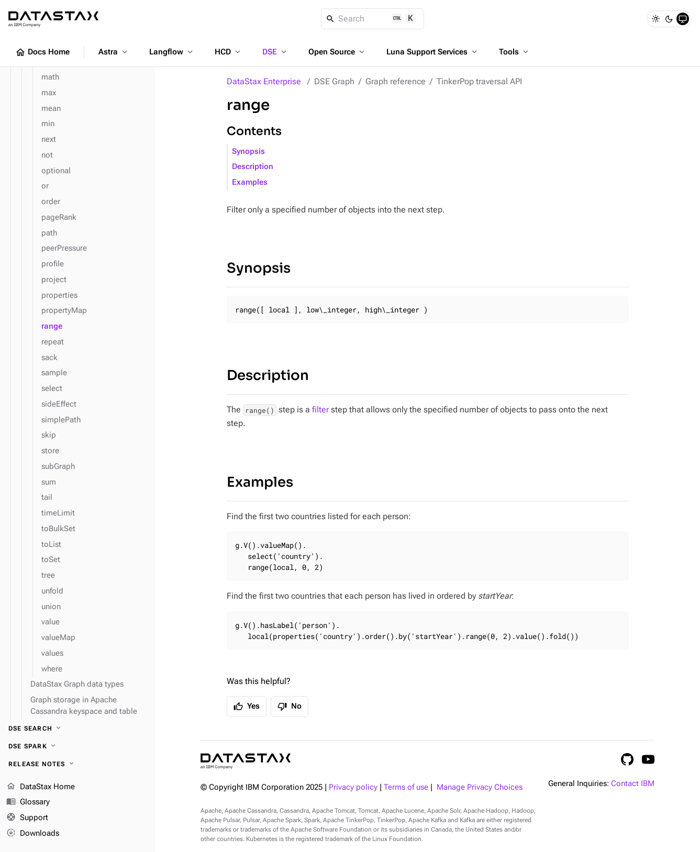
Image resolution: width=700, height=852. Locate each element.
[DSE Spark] (77, 746)
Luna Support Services (432, 52)
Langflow (172, 52)
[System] (682, 19)
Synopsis (248, 151)
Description (252, 166)
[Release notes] (77, 764)
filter (320, 409)
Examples (250, 182)
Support (27, 818)
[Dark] (669, 19)
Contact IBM (632, 783)
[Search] (372, 18)
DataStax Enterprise (264, 81)
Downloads (32, 833)
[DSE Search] (77, 728)
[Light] (655, 19)
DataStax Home (40, 787)
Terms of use (406, 787)
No (289, 706)
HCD (228, 52)
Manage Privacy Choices (480, 787)
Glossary (28, 802)
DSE (275, 52)
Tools (514, 52)
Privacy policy (353, 787)
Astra (113, 52)
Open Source (337, 52)
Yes (247, 706)
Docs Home (42, 52)
